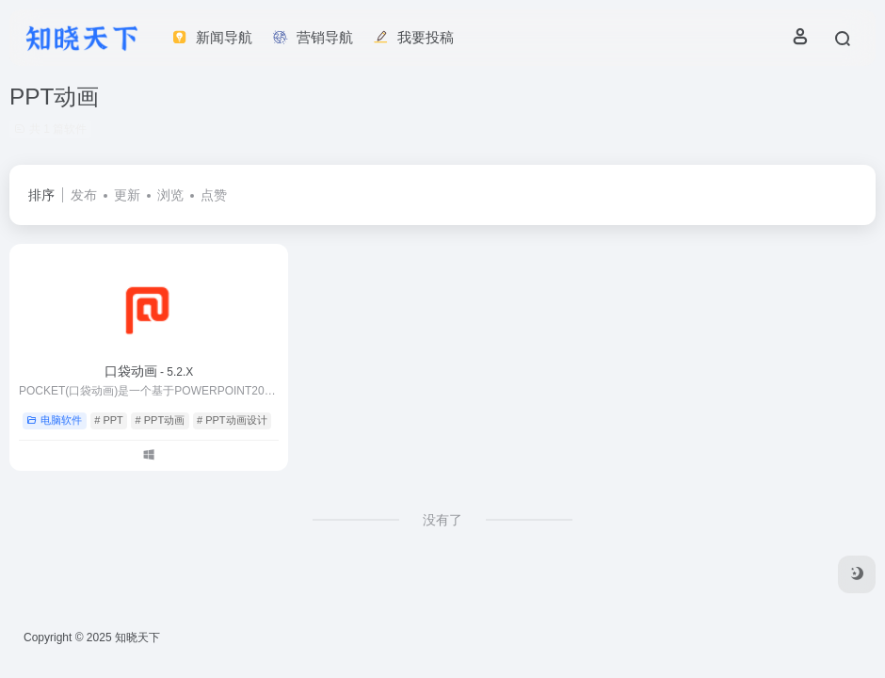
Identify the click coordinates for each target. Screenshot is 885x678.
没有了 (442, 519)
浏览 (170, 194)
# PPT (108, 420)
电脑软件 (54, 420)
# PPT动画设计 (232, 420)
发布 (84, 194)
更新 (127, 194)
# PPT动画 (160, 420)
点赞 (214, 194)
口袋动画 (149, 371)
